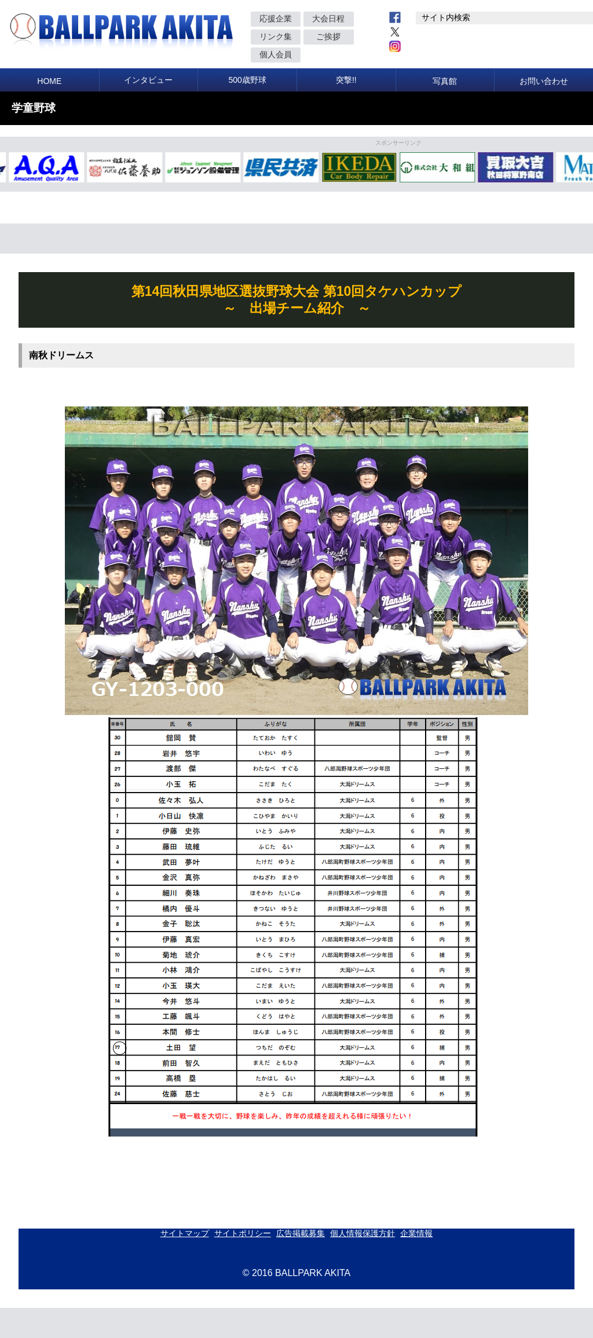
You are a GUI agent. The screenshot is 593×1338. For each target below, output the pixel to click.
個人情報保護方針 (362, 1233)
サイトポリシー (242, 1233)
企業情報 (416, 1233)
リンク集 (275, 36)
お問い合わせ (543, 81)
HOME (49, 81)
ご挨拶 (328, 36)
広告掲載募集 (300, 1233)
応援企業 (275, 18)
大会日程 (328, 18)
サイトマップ (184, 1233)
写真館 (445, 81)
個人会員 (275, 54)
